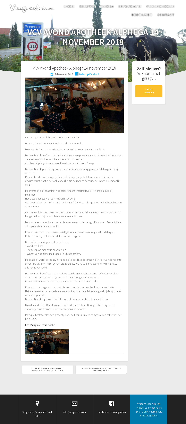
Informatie (130, 6)
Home (69, 6)
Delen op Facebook (87, 74)
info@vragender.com (74, 412)
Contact (166, 15)
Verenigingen (160, 6)
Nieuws (86, 6)
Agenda (106, 6)
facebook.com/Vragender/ (112, 412)
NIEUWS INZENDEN (149, 91)
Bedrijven (142, 15)
